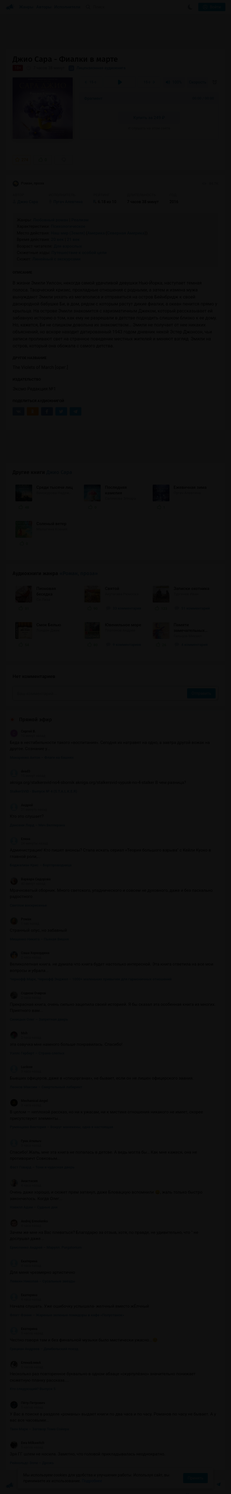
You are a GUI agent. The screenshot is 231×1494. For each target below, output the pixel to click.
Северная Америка (126, 233)
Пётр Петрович (27, 1403)
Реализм (80, 219)
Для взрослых (68, 246)
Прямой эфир (35, 720)
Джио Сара (59, 472)
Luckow (21, 1067)
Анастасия (24, 1181)
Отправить (201, 693)
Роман (20, 919)
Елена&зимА (25, 1362)
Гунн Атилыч (25, 1141)
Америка (96, 233)
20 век (57, 239)
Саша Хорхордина (29, 953)
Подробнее (92, 1481)
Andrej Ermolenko (29, 1221)
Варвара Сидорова (30, 879)
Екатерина (23, 1261)
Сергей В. (23, 731)
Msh (18, 1033)
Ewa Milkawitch (27, 1443)
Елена (20, 839)
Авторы (44, 7)
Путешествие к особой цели (79, 252)
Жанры (26, 7)
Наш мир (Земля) (68, 233)
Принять (195, 1478)
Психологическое (68, 226)
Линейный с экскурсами (56, 259)
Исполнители (67, 7)
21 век (73, 239)
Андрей (21, 805)
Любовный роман (50, 219)
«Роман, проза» (79, 573)
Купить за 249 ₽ (149, 117)
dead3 (20, 771)
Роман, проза (28, 184)
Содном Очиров (28, 993)
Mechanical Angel (29, 1101)
